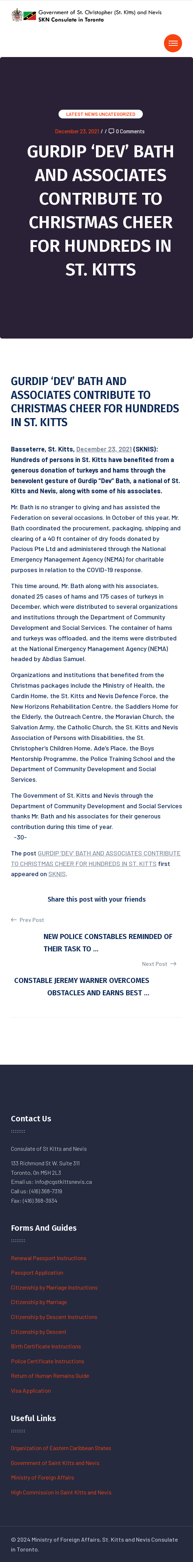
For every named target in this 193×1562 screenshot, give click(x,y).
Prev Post (27, 920)
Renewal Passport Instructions (49, 1257)
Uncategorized (117, 114)
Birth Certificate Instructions (46, 1346)
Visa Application (31, 1390)
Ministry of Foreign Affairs (42, 1477)
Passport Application (37, 1272)
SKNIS (57, 874)
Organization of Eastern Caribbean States (61, 1447)
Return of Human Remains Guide (50, 1375)
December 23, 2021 (77, 131)
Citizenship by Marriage (39, 1301)
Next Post (159, 963)
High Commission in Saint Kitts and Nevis (61, 1492)
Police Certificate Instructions (47, 1360)
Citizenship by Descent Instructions (54, 1316)
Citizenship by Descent (39, 1331)
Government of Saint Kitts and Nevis (55, 1462)
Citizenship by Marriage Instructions (54, 1287)
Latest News (82, 114)
